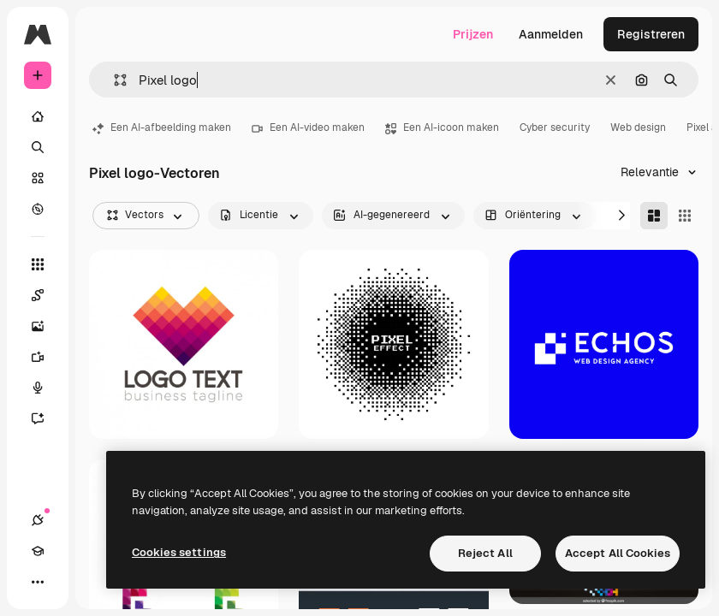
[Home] (37, 116)
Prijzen (473, 34)
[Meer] (37, 581)
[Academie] (37, 551)
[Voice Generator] (46, 387)
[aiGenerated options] (393, 215)
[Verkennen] (37, 208)
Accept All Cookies (617, 553)
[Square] (684, 215)
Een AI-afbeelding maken (161, 127)
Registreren (651, 34)
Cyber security (555, 127)
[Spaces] (46, 295)
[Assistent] (46, 418)
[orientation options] (534, 215)
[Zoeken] (37, 147)
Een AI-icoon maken (442, 127)
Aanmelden (551, 34)
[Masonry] (654, 215)
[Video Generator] (46, 356)
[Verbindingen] (37, 520)
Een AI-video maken (308, 127)
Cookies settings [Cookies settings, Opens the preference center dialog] (179, 552)
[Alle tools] (37, 264)
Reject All (485, 553)
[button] (113, 80)
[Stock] (37, 178)
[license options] (260, 215)
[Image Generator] (46, 326)
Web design (638, 127)
